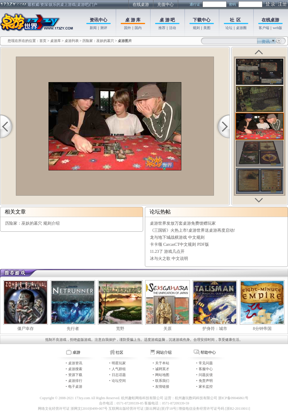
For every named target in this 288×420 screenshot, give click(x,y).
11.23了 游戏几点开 (167, 251)
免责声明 (206, 381)
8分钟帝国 (262, 328)
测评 (103, 28)
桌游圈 (241, 28)
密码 (232, 4)
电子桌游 (75, 387)
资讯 (266, 41)
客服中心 (206, 369)
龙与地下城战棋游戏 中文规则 (177, 237)
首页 (42, 41)
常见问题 (206, 363)
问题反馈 (206, 375)
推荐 (161, 28)
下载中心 (201, 20)
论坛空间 (119, 381)
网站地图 (162, 375)
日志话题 (119, 375)
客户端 (264, 28)
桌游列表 (72, 41)
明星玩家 (119, 363)
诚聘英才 (162, 369)
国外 (127, 28)
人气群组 (119, 369)
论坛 (228, 28)
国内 (138, 28)
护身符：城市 (214, 328)
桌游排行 (75, 381)
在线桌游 (141, 4)
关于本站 (162, 363)
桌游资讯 (75, 363)
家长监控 (206, 387)
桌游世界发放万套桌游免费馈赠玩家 (183, 223)
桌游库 (56, 41)
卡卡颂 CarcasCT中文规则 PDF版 (179, 244)
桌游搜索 (75, 369)
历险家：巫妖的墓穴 (98, 41)
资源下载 (75, 375)
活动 (172, 28)
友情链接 (162, 387)
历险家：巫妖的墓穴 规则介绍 (32, 223)
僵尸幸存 (25, 328)
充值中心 (165, 4)
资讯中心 (98, 20)
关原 (167, 328)
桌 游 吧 (167, 20)
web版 (277, 28)
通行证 (195, 4)
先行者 (73, 328)
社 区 (235, 20)
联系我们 (162, 381)
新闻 (93, 28)
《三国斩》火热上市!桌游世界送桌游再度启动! (192, 230)
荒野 (120, 328)
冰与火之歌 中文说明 (169, 258)
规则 (196, 28)
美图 (206, 28)
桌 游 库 (133, 20)
